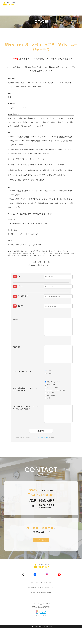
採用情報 (33, 592)
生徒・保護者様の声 (32, 587)
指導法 (32, 582)
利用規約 (46, 437)
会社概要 (49, 592)
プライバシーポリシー (40, 437)
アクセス (52, 587)
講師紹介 (37, 582)
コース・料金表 (44, 582)
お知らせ (47, 587)
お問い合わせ (40, 540)
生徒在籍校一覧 (41, 587)
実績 (50, 582)
